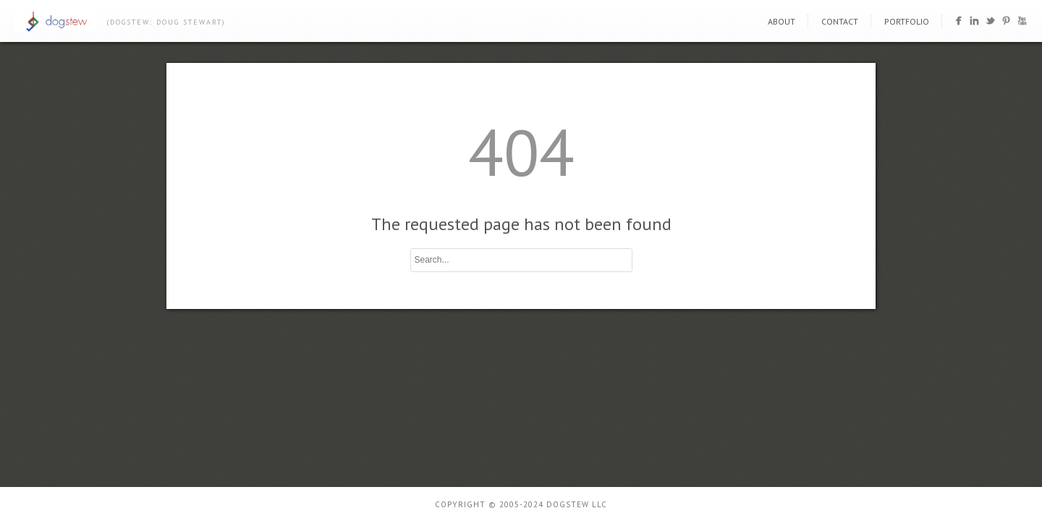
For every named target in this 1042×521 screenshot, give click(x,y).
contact (839, 21)
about (781, 21)
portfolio (906, 21)
